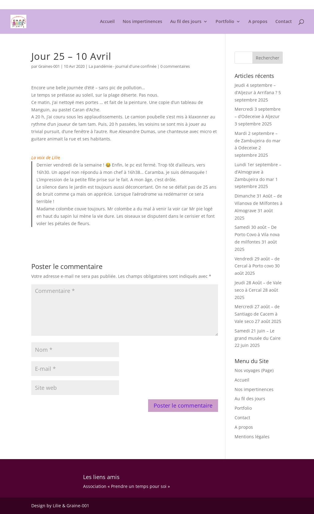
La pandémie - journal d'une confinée (122, 66)
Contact (283, 21)
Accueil (107, 21)
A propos (257, 21)
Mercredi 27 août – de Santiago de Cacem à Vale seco (257, 314)
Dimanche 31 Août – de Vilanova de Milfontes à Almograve (258, 203)
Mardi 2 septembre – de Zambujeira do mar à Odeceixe (258, 140)
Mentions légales (268, 5)
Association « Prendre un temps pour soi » (126, 486)
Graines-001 (49, 66)
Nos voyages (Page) (254, 370)
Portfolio (225, 21)
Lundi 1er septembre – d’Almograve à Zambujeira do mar (258, 172)
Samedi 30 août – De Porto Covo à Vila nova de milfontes (257, 234)
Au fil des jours (185, 21)
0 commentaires (175, 66)
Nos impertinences (142, 21)
